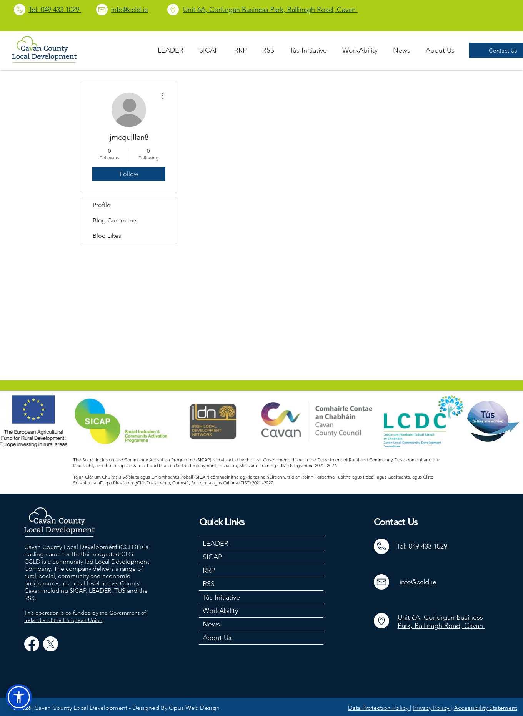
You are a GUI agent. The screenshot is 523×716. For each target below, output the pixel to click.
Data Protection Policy (379, 707)
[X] (50, 643)
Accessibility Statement (485, 707)
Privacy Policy (432, 707)
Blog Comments (115, 220)
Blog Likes (107, 235)
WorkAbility (220, 611)
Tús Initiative (221, 597)
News (211, 624)
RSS (209, 584)
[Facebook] (31, 643)
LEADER (215, 543)
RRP (209, 570)
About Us (217, 637)
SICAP (212, 557)
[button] (19, 697)
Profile (101, 205)
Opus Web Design (194, 707)
